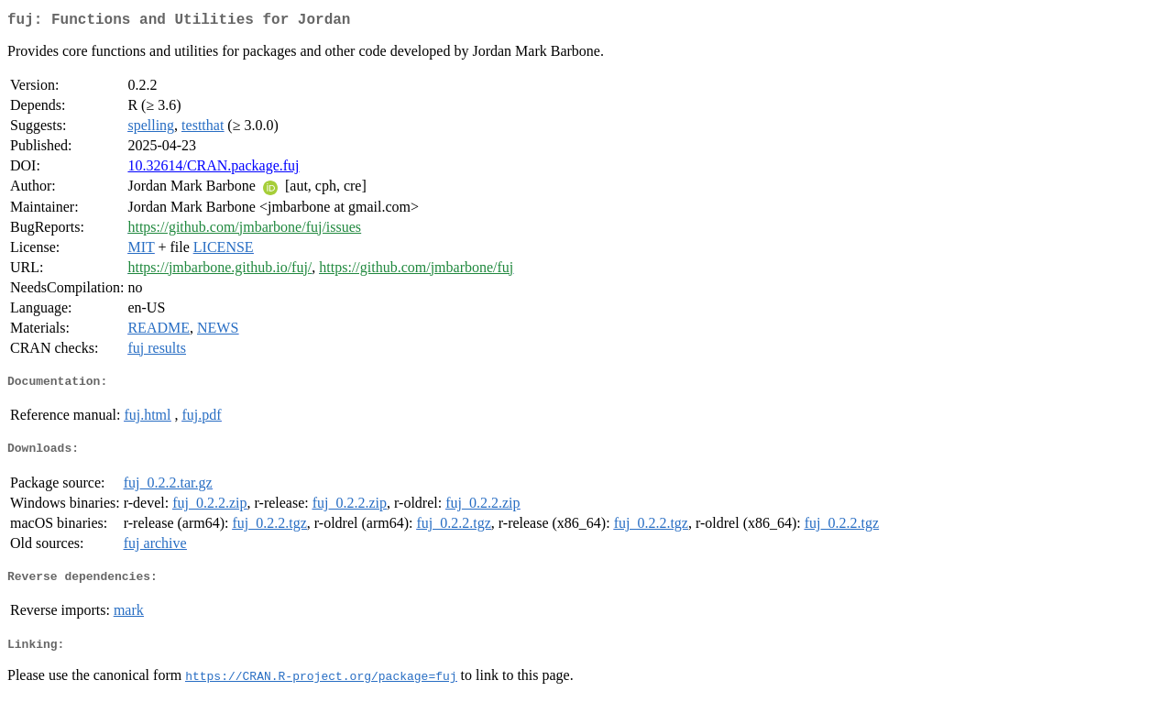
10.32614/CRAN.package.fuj (213, 169)
